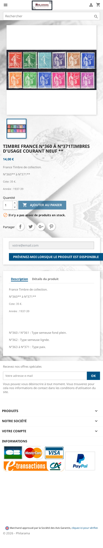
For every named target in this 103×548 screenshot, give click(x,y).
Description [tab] (19, 279)
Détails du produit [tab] (45, 279)
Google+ (41, 226)
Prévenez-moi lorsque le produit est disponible (56, 257)
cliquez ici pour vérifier (84, 528)
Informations (14, 441)
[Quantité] (8, 205)
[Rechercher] (51, 16)
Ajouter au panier (42, 205)
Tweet (31, 226)
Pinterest (51, 226)
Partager (20, 226)
